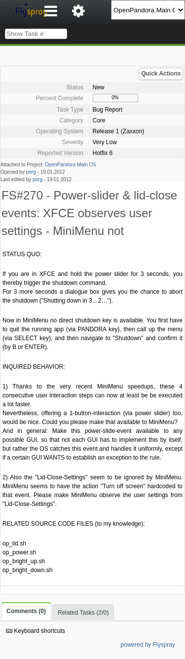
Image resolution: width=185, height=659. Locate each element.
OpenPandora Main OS (70, 164)
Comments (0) (26, 611)
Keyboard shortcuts (35, 630)
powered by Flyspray (147, 644)
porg (31, 172)
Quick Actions (161, 73)
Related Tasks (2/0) (83, 612)
